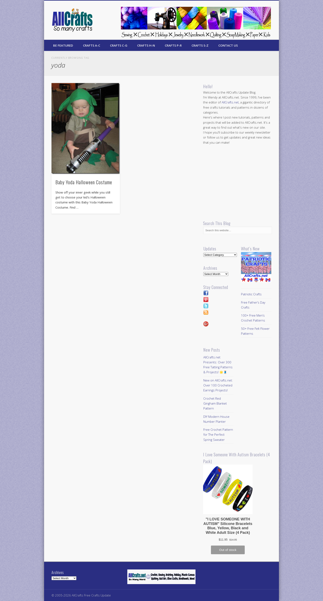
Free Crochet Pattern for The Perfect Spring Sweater (218, 434)
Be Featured (63, 45)
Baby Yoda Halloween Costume (83, 182)
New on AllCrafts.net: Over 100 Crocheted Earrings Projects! (218, 385)
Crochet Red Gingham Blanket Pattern (215, 403)
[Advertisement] (237, 182)
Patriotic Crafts (251, 294)
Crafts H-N (146, 45)
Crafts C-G (118, 45)
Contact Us (228, 45)
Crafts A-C (91, 45)
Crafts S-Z (200, 45)
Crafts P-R (173, 45)
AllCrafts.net (230, 102)
